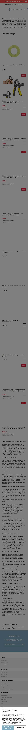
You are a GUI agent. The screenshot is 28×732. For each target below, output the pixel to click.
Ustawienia (20, 727)
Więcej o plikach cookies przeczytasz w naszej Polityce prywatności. (12, 722)
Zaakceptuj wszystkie (8, 727)
